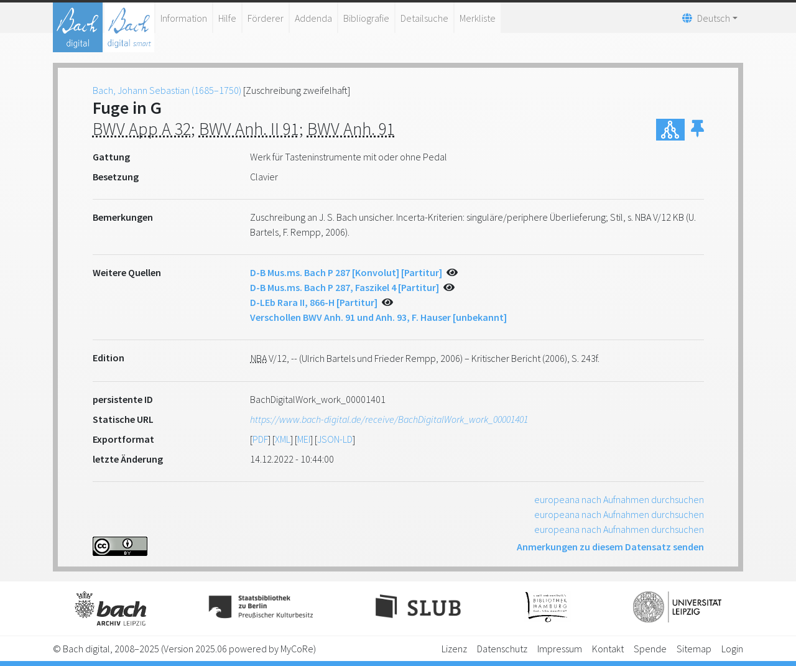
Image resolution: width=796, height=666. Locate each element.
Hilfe (227, 18)
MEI (303, 439)
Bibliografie (366, 18)
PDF (260, 439)
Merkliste (478, 18)
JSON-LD (335, 439)
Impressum (559, 648)
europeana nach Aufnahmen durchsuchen (619, 499)
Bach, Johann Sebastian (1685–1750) (167, 90)
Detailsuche (424, 18)
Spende (650, 648)
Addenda (313, 18)
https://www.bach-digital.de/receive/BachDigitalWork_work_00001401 (389, 419)
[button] (697, 130)
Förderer (266, 18)
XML (282, 439)
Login (732, 648)
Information (183, 18)
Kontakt (608, 648)
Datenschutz (502, 648)
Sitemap (694, 648)
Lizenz (454, 648)
